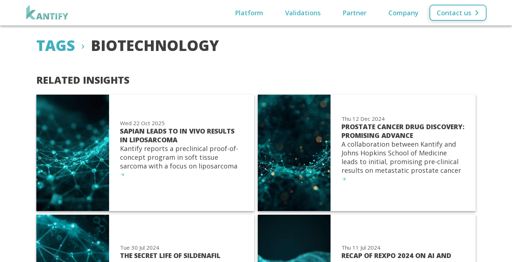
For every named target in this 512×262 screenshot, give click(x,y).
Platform (249, 12)
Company (403, 12)
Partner (355, 12)
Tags (55, 45)
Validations (303, 12)
